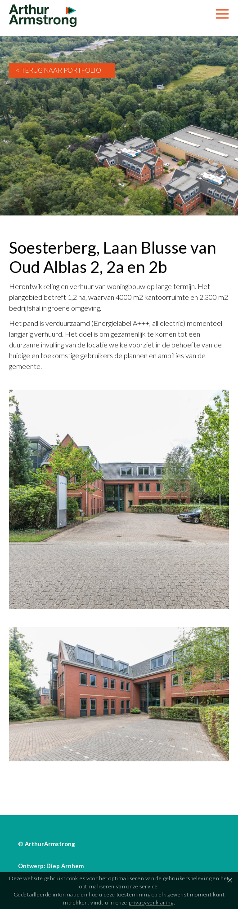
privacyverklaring (151, 902)
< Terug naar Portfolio (58, 70)
